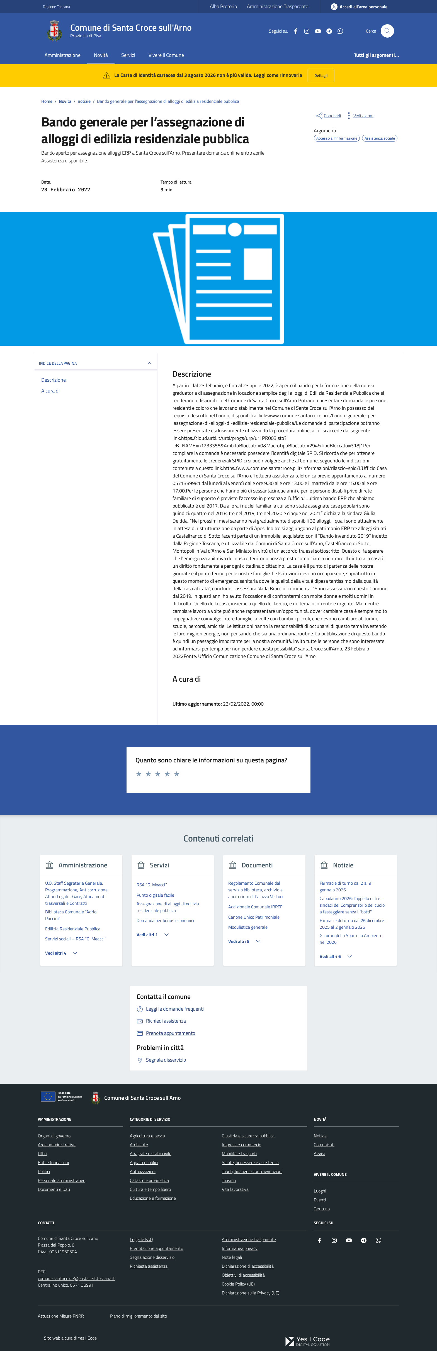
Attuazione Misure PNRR (61, 1316)
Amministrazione (63, 55)
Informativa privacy (240, 1248)
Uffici (42, 1153)
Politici (44, 1171)
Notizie (320, 1135)
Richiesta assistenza (148, 1266)
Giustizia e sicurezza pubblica (248, 1135)
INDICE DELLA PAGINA (96, 363)
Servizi (128, 55)
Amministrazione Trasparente (277, 6)
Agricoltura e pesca (147, 1135)
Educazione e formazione (153, 1198)
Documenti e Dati (54, 1189)
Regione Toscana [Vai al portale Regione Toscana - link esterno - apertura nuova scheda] (56, 6)
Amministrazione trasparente (249, 1239)
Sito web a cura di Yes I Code (70, 1338)
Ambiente (139, 1144)
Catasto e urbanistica (149, 1180)
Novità (101, 55)
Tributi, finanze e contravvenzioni (252, 1171)
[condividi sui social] (328, 115)
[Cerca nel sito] (387, 31)
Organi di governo (54, 1135)
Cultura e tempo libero (150, 1189)
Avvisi (319, 1153)
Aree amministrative (57, 1144)
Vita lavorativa (235, 1189)
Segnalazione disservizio (152, 1257)
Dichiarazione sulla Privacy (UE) (250, 1292)
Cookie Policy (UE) (238, 1284)
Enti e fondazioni (53, 1162)
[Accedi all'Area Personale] (359, 6)
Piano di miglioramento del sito (138, 1316)
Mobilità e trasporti (239, 1153)
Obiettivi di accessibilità (243, 1275)
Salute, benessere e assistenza (250, 1162)
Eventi (320, 1199)
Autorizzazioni (143, 1171)
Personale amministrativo (61, 1180)
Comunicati (324, 1144)
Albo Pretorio (223, 6)
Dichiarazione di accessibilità (248, 1266)
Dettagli (320, 75)
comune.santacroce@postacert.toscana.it (76, 1278)
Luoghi (320, 1190)
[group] (81, 914)
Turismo (229, 1180)
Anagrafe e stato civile (150, 1153)
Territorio (322, 1208)
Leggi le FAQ (141, 1239)
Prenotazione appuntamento (156, 1248)
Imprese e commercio (241, 1144)
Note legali (232, 1257)
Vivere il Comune (166, 55)
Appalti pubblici (144, 1162)
